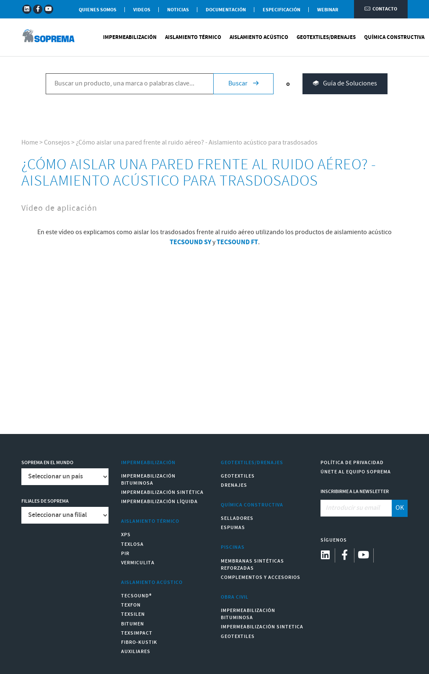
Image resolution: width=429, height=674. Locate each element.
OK (399, 508)
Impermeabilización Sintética (162, 492)
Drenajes (234, 485)
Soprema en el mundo (47, 462)
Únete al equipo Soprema (355, 471)
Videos (141, 9)
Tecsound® (136, 595)
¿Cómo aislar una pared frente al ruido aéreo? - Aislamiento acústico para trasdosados (197, 142)
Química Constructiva (394, 37)
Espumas (233, 527)
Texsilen (133, 614)
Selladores (237, 518)
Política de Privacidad (352, 462)
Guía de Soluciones (345, 84)
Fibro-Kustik (139, 642)
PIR (125, 553)
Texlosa (132, 544)
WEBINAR (327, 9)
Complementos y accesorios (260, 577)
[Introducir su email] (356, 508)
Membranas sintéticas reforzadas (252, 565)
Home (29, 142)
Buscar (243, 84)
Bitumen (132, 624)
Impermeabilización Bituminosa (148, 480)
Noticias (178, 9)
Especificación (281, 9)
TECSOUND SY (190, 242)
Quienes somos (97, 9)
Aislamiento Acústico (259, 37)
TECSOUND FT (237, 242)
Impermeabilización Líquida (159, 501)
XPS (126, 534)
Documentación (226, 9)
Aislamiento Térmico (193, 37)
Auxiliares (135, 651)
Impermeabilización (130, 37)
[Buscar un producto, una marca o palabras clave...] (129, 84)
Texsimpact (136, 633)
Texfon (131, 605)
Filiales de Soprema (45, 501)
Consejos (57, 142)
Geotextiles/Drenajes (326, 37)
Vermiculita (138, 562)
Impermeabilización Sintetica (262, 626)
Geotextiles (238, 476)
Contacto (380, 9)
